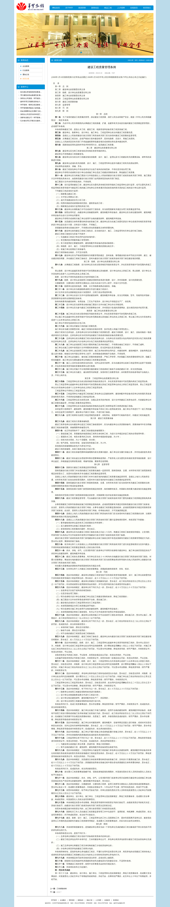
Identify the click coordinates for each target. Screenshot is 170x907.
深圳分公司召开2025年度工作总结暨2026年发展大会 (39, 114)
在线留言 (134, 8)
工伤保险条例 (62, 889)
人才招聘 (121, 8)
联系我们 (147, 8)
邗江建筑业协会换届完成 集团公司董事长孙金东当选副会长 (42, 95)
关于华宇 (69, 8)
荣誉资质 (71, 900)
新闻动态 (95, 8)
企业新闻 (26, 66)
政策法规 (26, 79)
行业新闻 (26, 70)
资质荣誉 (82, 8)
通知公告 (26, 74)
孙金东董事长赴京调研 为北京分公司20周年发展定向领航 (41, 111)
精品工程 (108, 8)
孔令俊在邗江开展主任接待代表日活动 (34, 121)
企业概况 (63, 900)
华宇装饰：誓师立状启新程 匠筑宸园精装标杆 (37, 105)
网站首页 (56, 8)
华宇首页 (54, 900)
